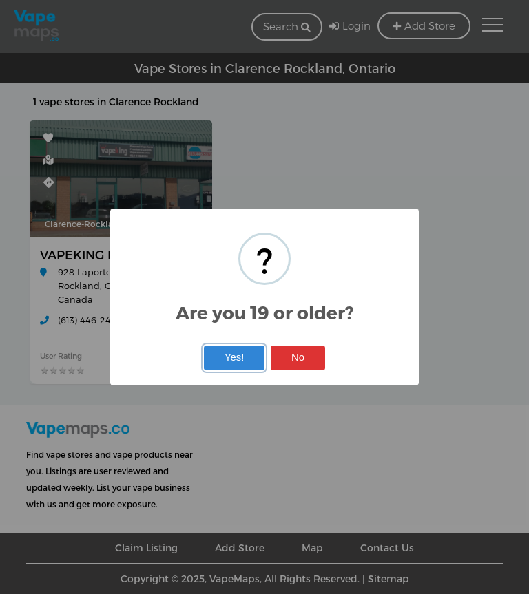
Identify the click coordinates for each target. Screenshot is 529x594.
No (297, 357)
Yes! (234, 357)
